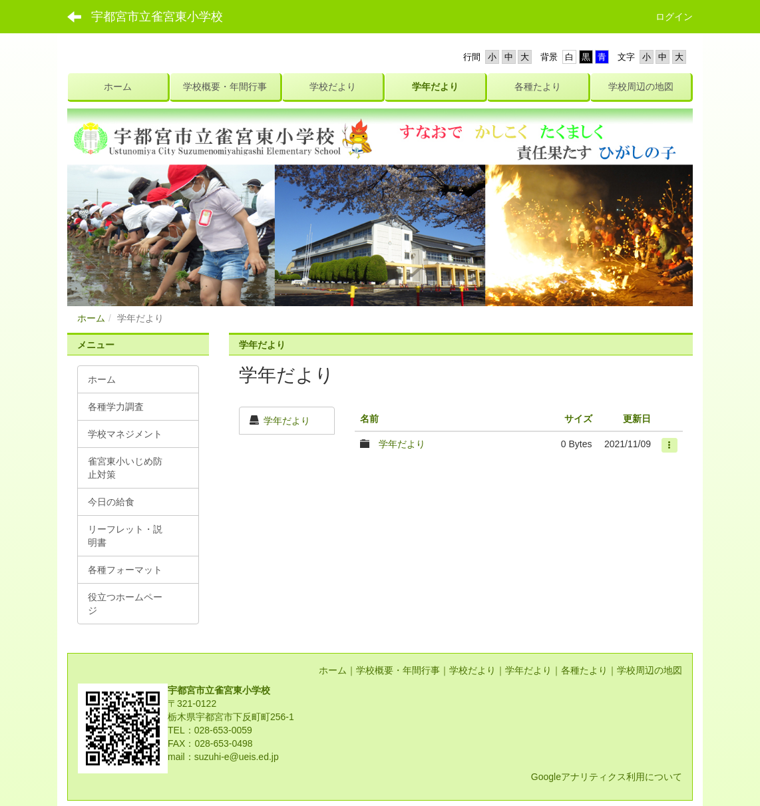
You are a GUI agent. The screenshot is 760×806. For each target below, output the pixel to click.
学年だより (287, 420)
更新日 (637, 418)
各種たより (584, 670)
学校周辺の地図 (649, 670)
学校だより (472, 670)
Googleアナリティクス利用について (606, 776)
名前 (369, 418)
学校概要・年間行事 (398, 670)
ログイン (674, 16)
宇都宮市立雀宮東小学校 (157, 16)
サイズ (578, 418)
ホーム (91, 318)
